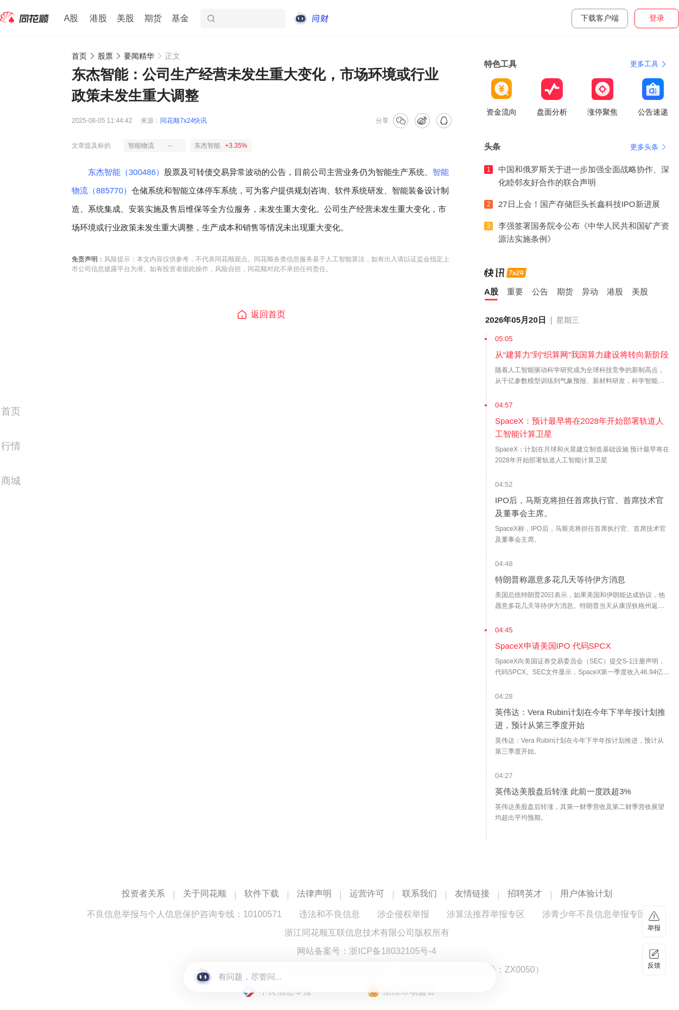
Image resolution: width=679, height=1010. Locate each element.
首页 (79, 56)
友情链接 (472, 893)
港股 (98, 18)
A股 (71, 18)
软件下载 (261, 893)
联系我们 (419, 893)
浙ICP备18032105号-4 (392, 951)
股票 (105, 56)
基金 (180, 18)
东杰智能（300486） (126, 172)
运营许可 (367, 893)
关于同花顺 (204, 893)
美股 (125, 18)
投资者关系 (143, 893)
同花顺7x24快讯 (183, 120)
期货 (153, 18)
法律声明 (314, 893)
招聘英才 (524, 893)
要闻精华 (139, 56)
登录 (656, 18)
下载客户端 (600, 18)
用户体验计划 (586, 893)
